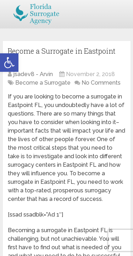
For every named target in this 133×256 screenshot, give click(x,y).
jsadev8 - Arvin (33, 74)
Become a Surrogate (43, 82)
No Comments (101, 82)
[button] (9, 62)
